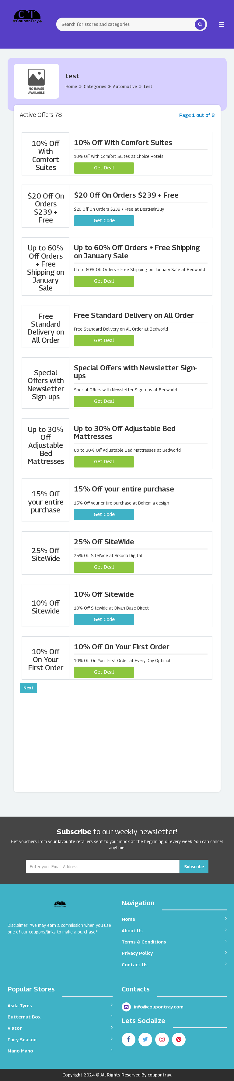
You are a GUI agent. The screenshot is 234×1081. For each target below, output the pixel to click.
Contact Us (174, 964)
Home (71, 86)
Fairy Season (60, 1039)
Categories (95, 86)
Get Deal (104, 168)
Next (28, 687)
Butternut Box (60, 1016)
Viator (60, 1028)
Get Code (104, 220)
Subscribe (194, 866)
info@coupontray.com (152, 1006)
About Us (174, 930)
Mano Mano (60, 1050)
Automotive (125, 86)
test (148, 86)
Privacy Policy (174, 953)
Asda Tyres (60, 1005)
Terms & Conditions (174, 941)
